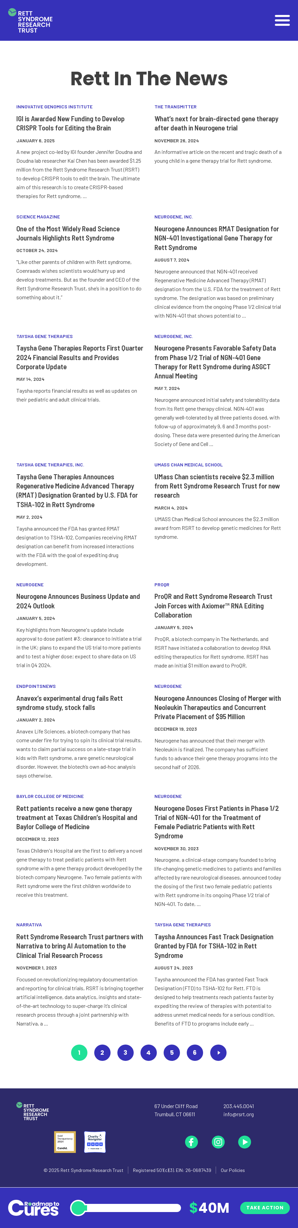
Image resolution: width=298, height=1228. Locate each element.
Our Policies (233, 1170)
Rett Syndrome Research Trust (92, 1170)
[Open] (282, 20)
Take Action (265, 1207)
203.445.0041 (239, 1106)
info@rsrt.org (239, 1114)
